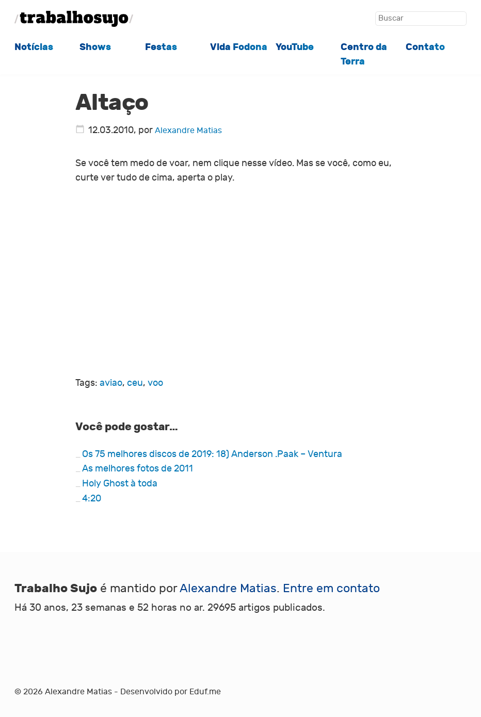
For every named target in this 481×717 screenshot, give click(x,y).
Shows (95, 47)
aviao (111, 383)
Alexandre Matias (188, 130)
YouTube (295, 47)
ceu (135, 383)
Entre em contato (331, 588)
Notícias (33, 47)
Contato (425, 47)
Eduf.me (205, 691)
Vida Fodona (238, 47)
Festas (161, 47)
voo (155, 383)
